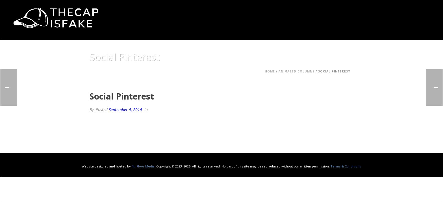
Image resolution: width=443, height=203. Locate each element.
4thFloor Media (143, 166)
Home (270, 71)
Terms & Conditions (346, 166)
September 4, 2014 (125, 109)
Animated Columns (296, 71)
